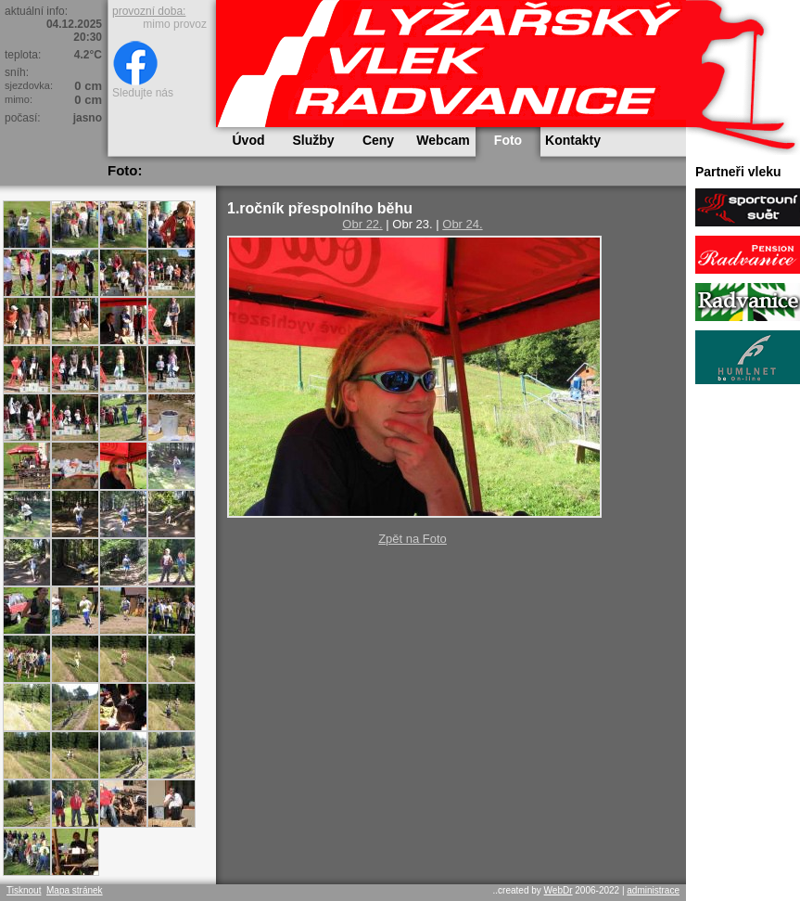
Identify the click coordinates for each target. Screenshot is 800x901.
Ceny (378, 140)
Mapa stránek (74, 890)
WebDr (558, 890)
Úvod (249, 140)
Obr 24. (462, 224)
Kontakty (573, 140)
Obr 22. (362, 224)
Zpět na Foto (412, 539)
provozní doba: (148, 11)
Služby (313, 140)
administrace (653, 890)
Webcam (442, 140)
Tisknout (23, 890)
